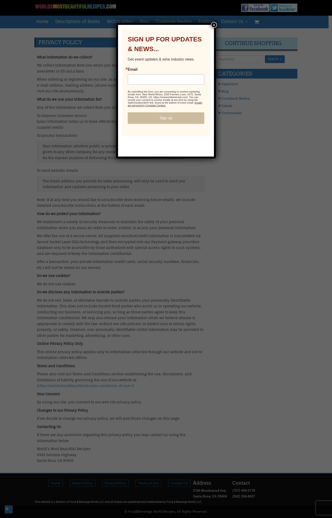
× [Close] (214, 25)
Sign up (166, 118)
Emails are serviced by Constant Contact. (165, 104)
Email (133, 69)
